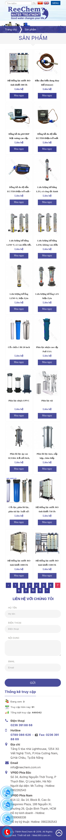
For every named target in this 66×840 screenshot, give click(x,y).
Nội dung (11, 637)
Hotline (14, 730)
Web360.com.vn (39, 835)
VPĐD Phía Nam (20, 795)
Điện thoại (12, 622)
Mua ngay (19, 95)
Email (9, 661)
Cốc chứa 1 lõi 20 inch (19, 347)
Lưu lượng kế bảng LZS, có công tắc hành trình (47, 191)
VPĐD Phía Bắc (20, 772)
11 (40, 590)
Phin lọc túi (47, 400)
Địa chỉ (14, 744)
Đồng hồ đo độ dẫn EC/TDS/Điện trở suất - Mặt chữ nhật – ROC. (19, 191)
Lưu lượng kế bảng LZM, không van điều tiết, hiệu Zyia (47, 244)
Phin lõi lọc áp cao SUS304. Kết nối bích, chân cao (19, 458)
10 (33, 590)
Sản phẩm (30, 29)
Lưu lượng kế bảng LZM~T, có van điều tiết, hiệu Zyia (19, 244)
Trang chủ (11, 29)
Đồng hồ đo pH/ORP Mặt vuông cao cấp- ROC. (18, 138)
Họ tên (10, 607)
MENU (55, 3)
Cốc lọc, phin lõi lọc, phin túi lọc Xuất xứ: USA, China (18, 511)
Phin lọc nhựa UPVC (18, 400)
